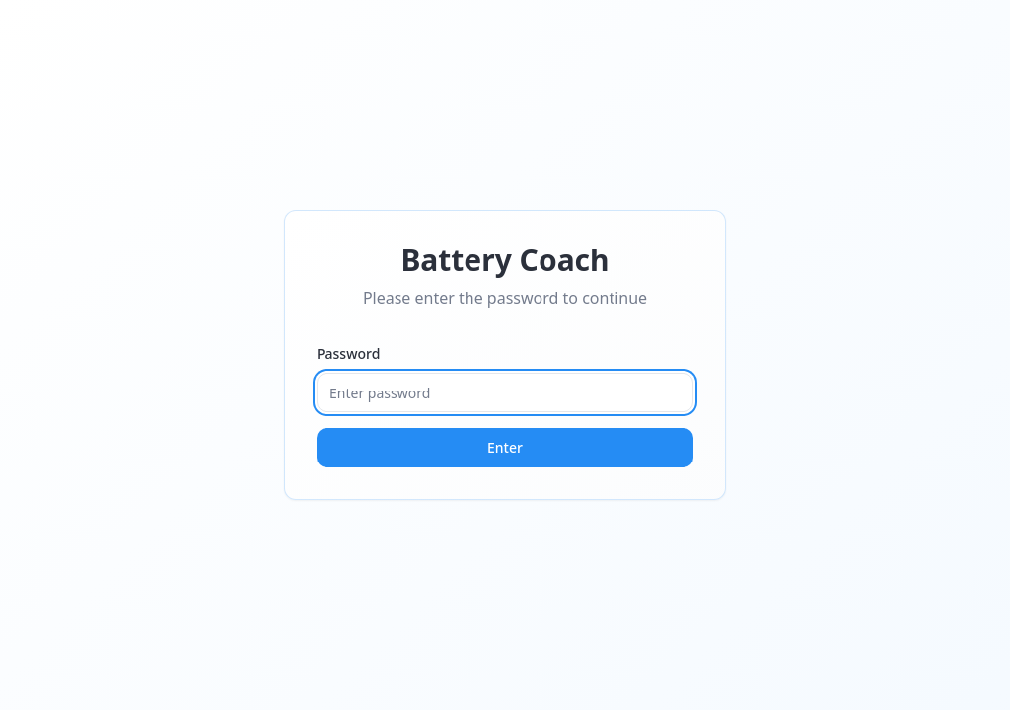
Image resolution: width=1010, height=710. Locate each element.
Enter (505, 447)
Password (348, 353)
